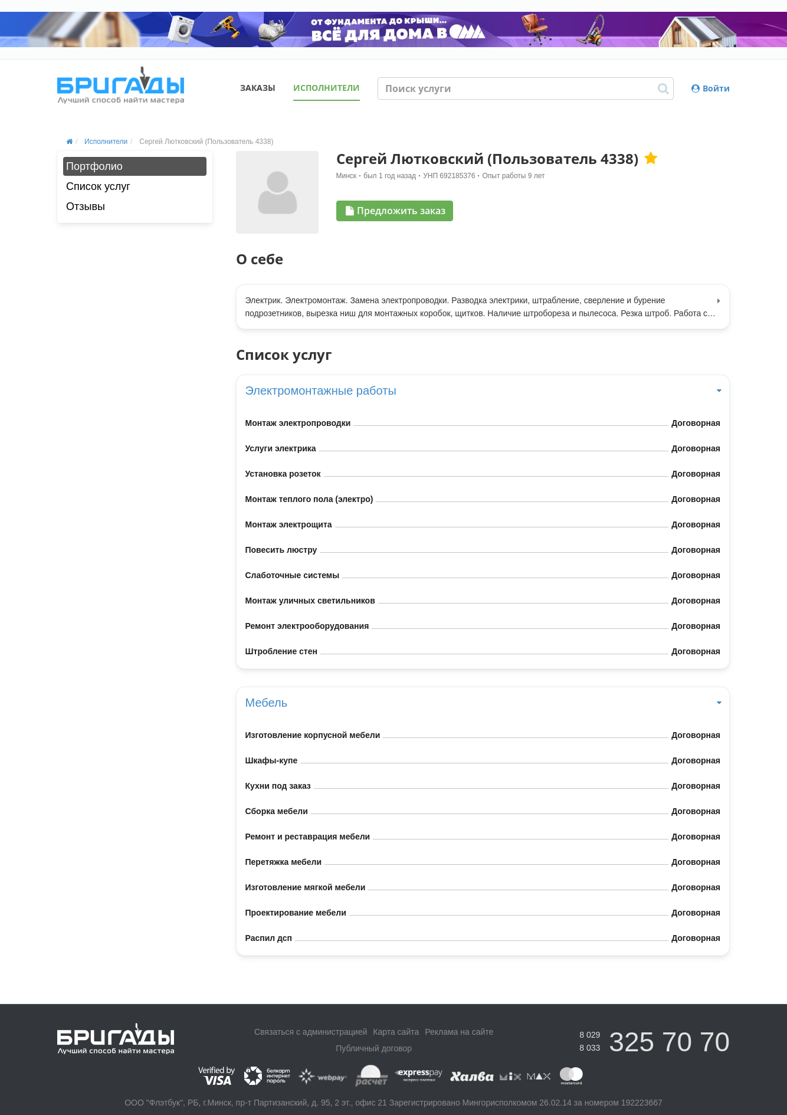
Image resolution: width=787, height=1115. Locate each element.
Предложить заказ (395, 210)
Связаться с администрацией (310, 1032)
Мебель (483, 702)
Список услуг (98, 186)
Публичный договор (374, 1048)
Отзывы (85, 206)
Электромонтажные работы (483, 390)
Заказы (258, 87)
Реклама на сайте (459, 1032)
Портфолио (94, 166)
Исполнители (326, 87)
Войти (710, 88)
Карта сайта (396, 1032)
